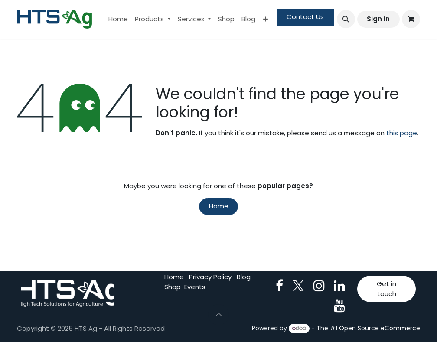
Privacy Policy (210, 276)
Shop (172, 286)
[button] (346, 19)
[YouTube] (339, 305)
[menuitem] (118, 19)
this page (401, 132)
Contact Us (305, 16)
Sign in (378, 18)
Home (218, 206)
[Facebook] (279, 285)
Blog (244, 276)
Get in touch (386, 288)
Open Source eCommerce (379, 328)
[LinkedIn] (339, 285)
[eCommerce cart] (411, 19)
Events (194, 286)
